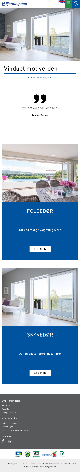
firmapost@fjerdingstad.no (44, 467)
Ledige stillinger (9, 413)
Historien (6, 406)
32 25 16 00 (70, 464)
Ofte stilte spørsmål (11, 423)
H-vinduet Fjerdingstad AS (15, 464)
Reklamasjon (7, 427)
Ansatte (5, 409)
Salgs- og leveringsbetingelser (15, 430)
